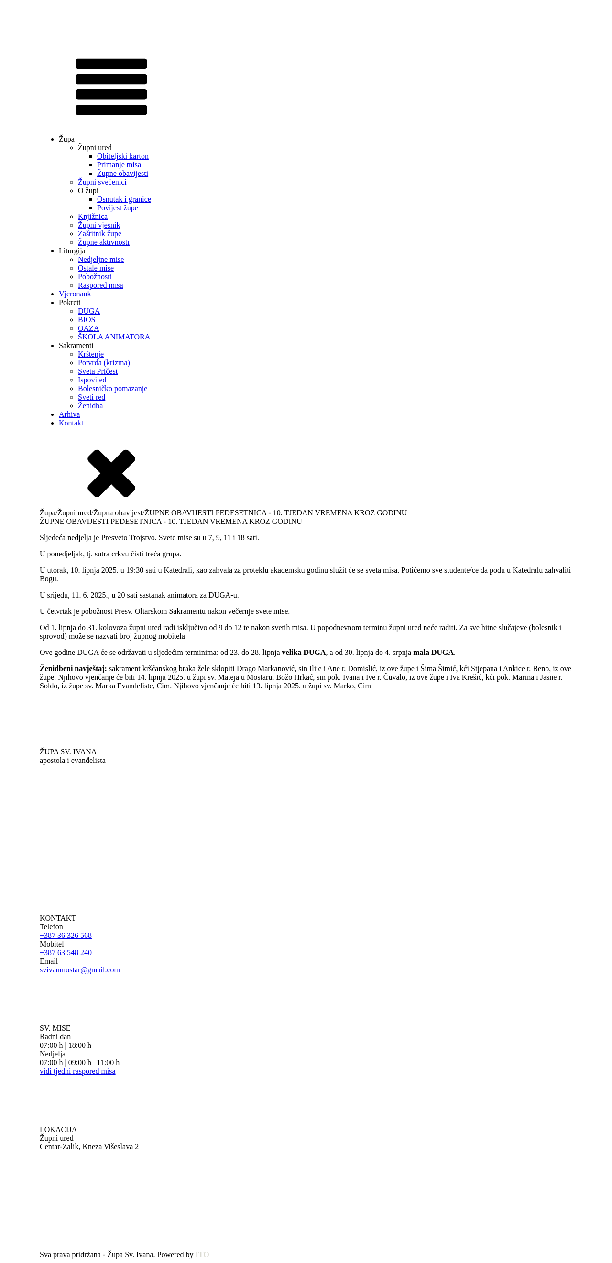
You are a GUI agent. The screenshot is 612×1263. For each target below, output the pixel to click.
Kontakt (71, 423)
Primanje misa (119, 165)
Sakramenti (76, 345)
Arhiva (69, 414)
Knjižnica (93, 216)
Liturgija (72, 251)
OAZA (88, 328)
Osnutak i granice (124, 199)
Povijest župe (117, 208)
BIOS (86, 320)
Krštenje (91, 354)
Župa (67, 139)
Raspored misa (100, 285)
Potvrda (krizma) (104, 363)
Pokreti (70, 302)
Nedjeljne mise (101, 259)
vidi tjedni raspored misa (78, 1071)
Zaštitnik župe (99, 233)
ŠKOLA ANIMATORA (114, 337)
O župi (88, 190)
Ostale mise (96, 268)
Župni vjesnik (99, 225)
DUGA (89, 311)
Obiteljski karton (123, 156)
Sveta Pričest (98, 371)
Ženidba (90, 406)
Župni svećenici (102, 182)
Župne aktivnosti (104, 242)
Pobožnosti (95, 276)
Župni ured (95, 147)
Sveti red (91, 397)
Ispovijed (92, 380)
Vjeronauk (75, 294)
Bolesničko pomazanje (112, 388)
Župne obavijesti (122, 173)
